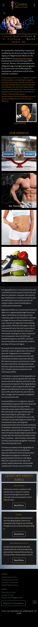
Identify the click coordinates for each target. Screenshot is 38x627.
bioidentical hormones (22, 58)
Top (35, 602)
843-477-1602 (11, 592)
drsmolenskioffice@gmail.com (12, 598)
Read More (19, 505)
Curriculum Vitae (20, 123)
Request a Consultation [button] (13, 603)
